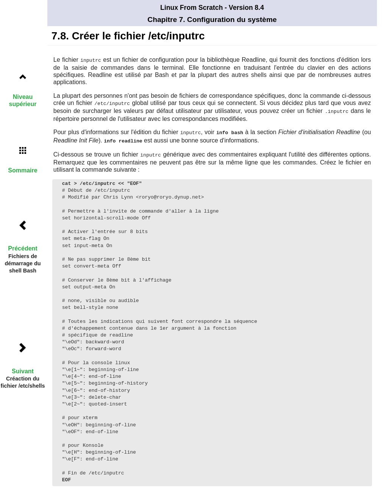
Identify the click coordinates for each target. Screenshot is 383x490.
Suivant (23, 371)
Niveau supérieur (23, 100)
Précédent (22, 248)
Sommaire (22, 170)
